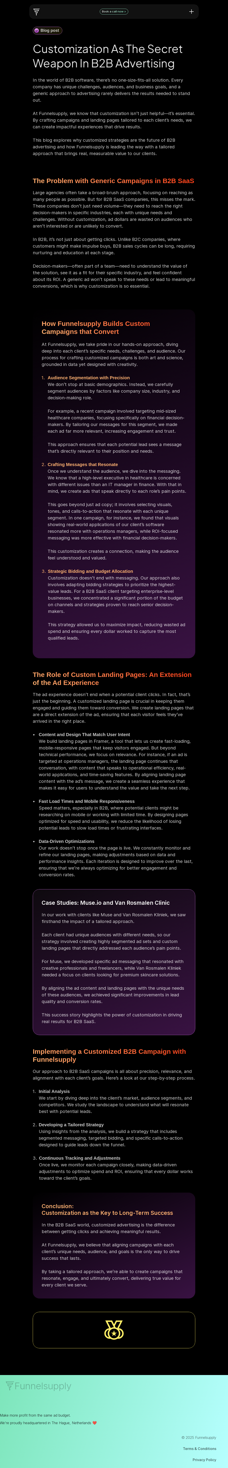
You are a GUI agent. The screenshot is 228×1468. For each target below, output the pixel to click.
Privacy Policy (195, 1460)
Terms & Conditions (190, 1448)
